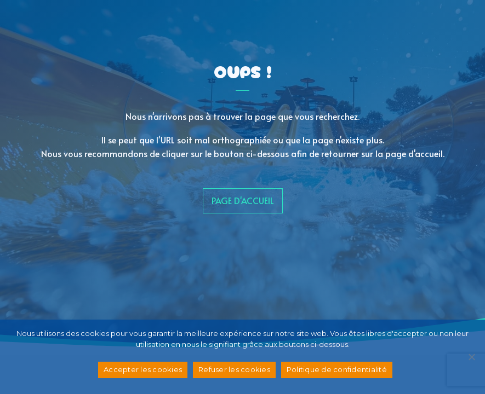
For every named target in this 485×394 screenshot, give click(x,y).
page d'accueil (243, 200)
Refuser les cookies (234, 369)
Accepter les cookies (143, 369)
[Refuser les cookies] (471, 356)
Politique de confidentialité (337, 369)
